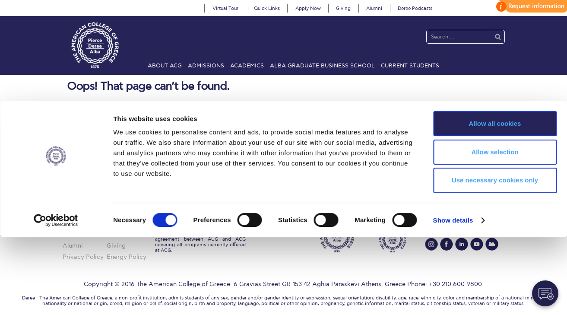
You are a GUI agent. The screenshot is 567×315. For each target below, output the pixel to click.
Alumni (374, 8)
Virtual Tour (225, 8)
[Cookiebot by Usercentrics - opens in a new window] (56, 298)
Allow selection (494, 229)
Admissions (206, 65)
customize (530, 6)
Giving (343, 8)
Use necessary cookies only (495, 258)
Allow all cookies (495, 201)
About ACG (165, 65)
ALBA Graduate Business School (322, 65)
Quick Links (267, 8)
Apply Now (308, 8)
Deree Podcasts (415, 8)
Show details (453, 298)
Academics (247, 65)
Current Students (410, 65)
